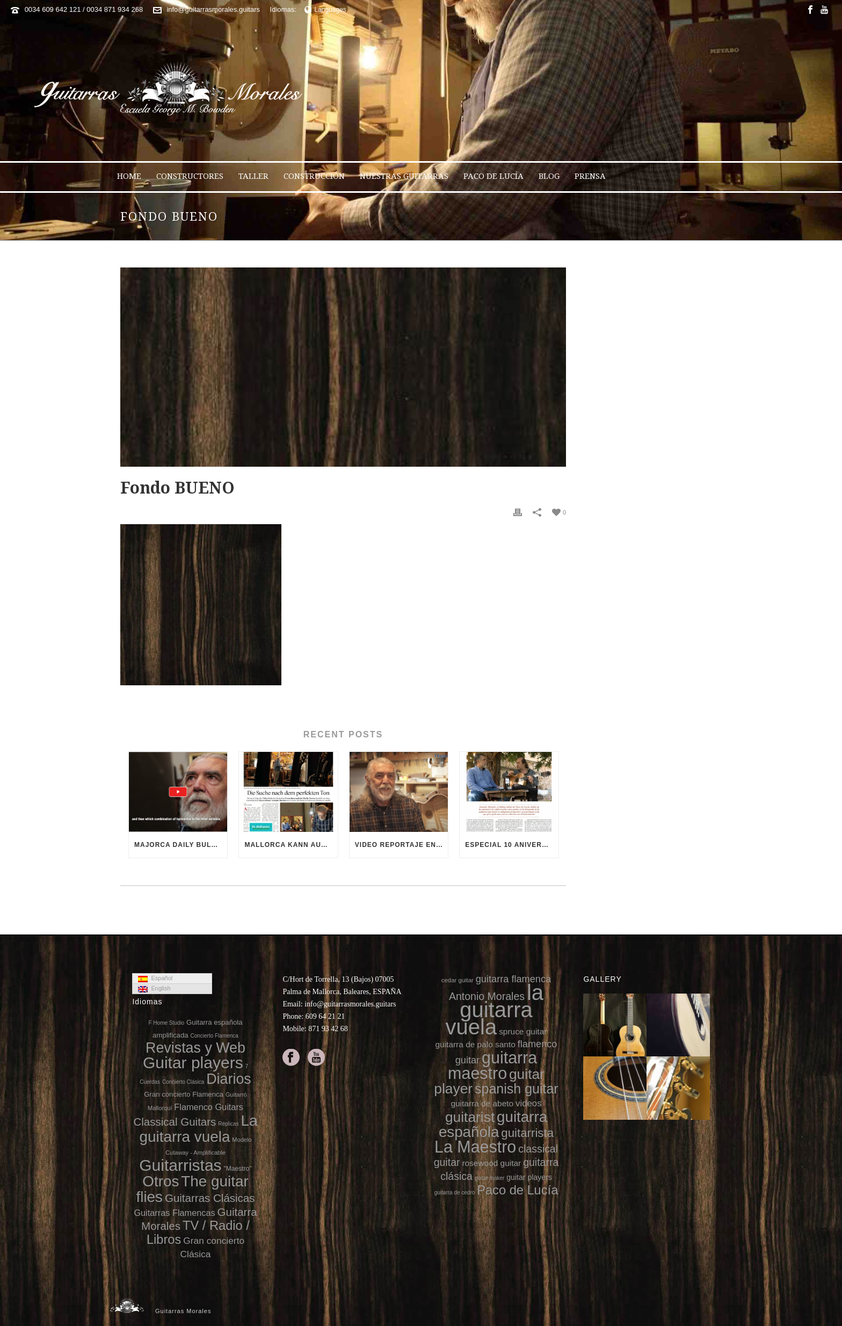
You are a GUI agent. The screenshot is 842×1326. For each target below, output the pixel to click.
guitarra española (493, 1124)
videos (529, 1103)
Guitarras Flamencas (174, 1213)
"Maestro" (237, 1168)
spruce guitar (523, 1031)
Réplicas (228, 1124)
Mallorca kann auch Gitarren (290, 845)
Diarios (228, 1079)
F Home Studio (166, 1023)
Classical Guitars (174, 1121)
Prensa (590, 176)
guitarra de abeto (482, 1103)
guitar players (529, 1177)
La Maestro (475, 1146)
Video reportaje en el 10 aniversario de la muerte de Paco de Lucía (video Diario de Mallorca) (401, 845)
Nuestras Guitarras (404, 176)
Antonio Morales (487, 996)
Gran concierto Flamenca (183, 1094)
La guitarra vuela (198, 1128)
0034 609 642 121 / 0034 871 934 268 (84, 9)
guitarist (470, 1117)
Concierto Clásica (183, 1082)
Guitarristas (180, 1165)
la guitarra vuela (494, 1010)
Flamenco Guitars (208, 1107)
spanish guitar (516, 1088)
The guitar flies (192, 1189)
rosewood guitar (491, 1163)
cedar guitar (457, 980)
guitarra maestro (492, 1065)
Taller (253, 176)
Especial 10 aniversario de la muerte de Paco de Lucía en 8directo (511, 845)
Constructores (189, 176)
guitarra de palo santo (475, 1044)
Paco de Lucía (493, 176)
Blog (549, 176)
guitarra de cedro (454, 1192)
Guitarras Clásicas (210, 1198)
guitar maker (490, 1178)
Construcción (314, 176)
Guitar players (193, 1062)
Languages (325, 9)
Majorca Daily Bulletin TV (180, 845)
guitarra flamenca (513, 979)
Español (155, 978)
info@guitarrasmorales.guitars (213, 9)
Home (129, 176)
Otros (160, 1181)
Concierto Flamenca (214, 1036)
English (154, 988)
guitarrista (527, 1133)
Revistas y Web (195, 1048)
